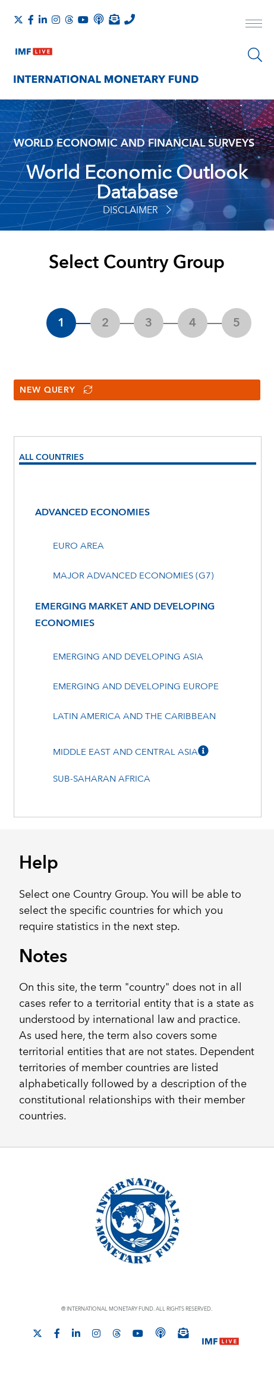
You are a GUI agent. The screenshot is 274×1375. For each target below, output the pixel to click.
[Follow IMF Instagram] (56, 19)
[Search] (255, 55)
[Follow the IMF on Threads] (69, 19)
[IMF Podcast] (98, 19)
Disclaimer (137, 210)
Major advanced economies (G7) (133, 575)
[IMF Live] (34, 49)
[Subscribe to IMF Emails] (114, 19)
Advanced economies (92, 512)
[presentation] (137, 459)
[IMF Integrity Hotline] (129, 19)
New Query (56, 390)
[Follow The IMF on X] (18, 19)
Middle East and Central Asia (125, 752)
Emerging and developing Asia (128, 656)
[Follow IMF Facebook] (31, 19)
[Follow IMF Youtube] (83, 19)
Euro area (78, 546)
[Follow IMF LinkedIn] (43, 19)
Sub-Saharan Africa (101, 779)
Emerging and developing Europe (136, 686)
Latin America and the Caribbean (134, 716)
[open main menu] (253, 25)
